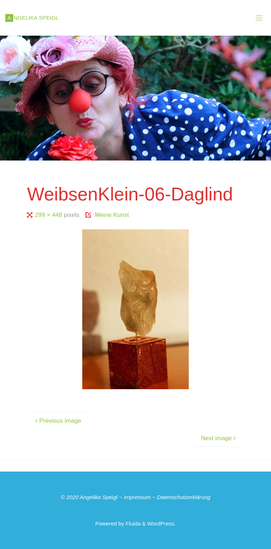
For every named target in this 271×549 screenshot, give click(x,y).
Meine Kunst (112, 215)
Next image (219, 438)
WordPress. (161, 523)
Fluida (132, 523)
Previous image (57, 420)
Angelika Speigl (99, 497)
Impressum (137, 497)
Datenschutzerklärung (183, 497)
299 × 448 (49, 215)
